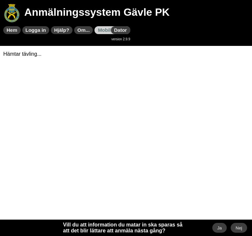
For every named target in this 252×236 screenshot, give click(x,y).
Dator (120, 30)
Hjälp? (61, 30)
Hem (12, 30)
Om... (83, 30)
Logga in (36, 30)
